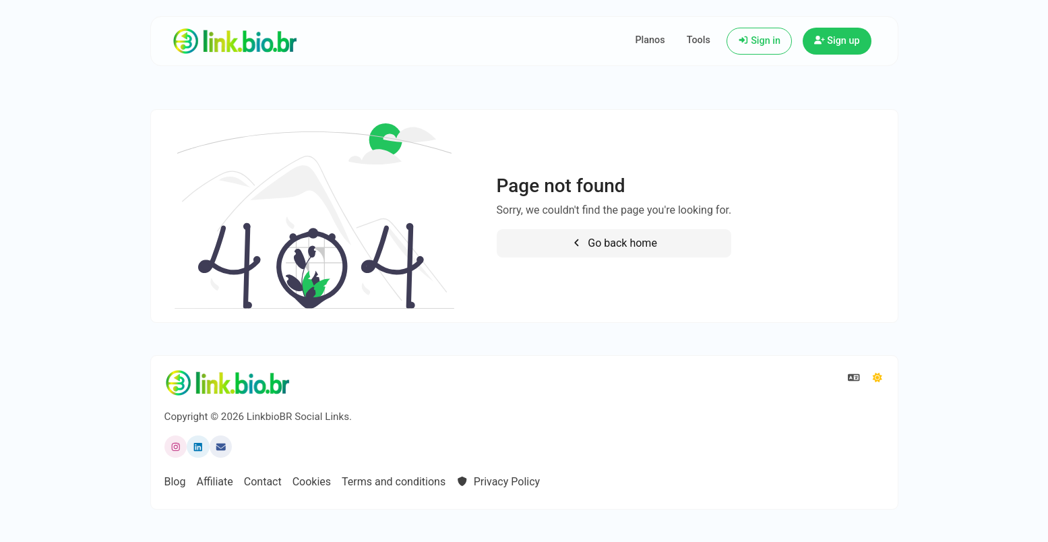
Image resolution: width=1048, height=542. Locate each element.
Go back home (614, 243)
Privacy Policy (498, 481)
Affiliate (214, 481)
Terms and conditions (393, 481)
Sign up (837, 41)
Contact (263, 481)
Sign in (759, 41)
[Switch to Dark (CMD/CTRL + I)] (877, 378)
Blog (175, 481)
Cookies (311, 481)
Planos (650, 40)
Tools (698, 40)
